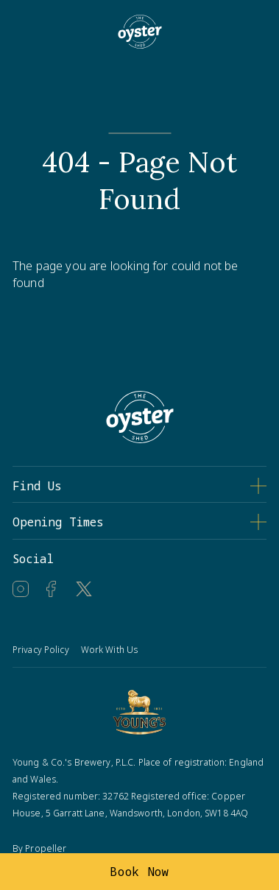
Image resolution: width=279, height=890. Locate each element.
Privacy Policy (41, 649)
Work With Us (109, 649)
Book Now (139, 871)
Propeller (45, 848)
